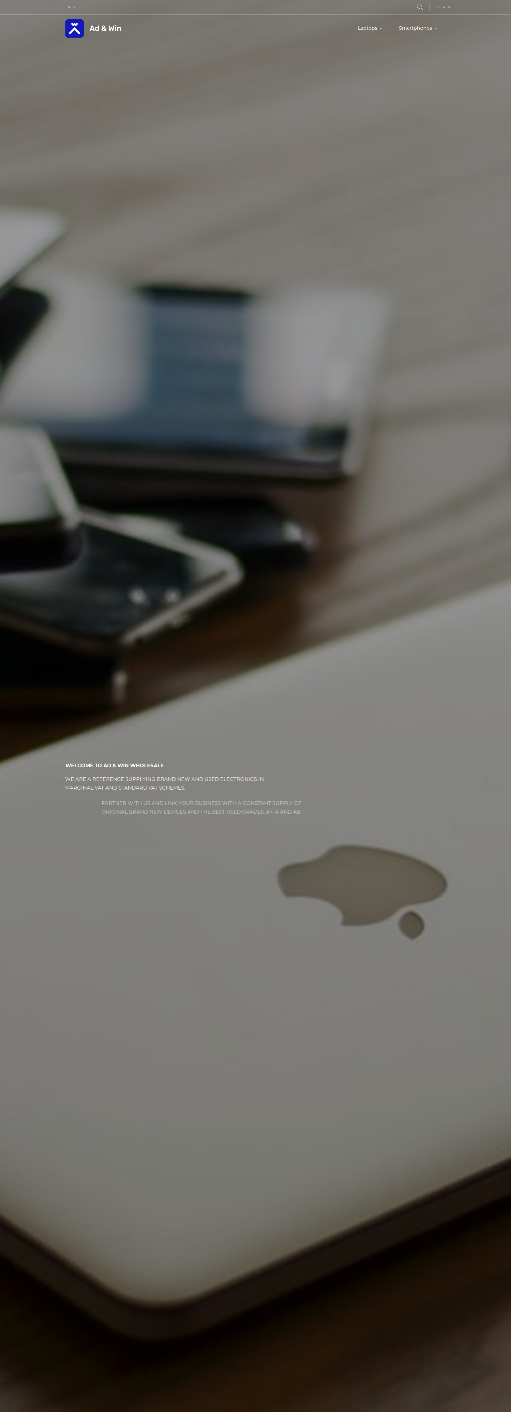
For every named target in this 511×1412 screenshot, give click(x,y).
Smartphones (416, 28)
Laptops (368, 28)
